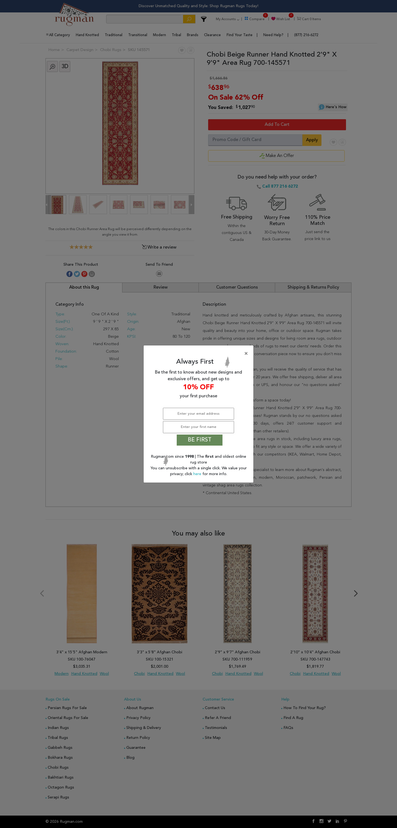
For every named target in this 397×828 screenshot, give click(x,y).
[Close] (199, 353)
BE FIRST (199, 440)
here (197, 474)
